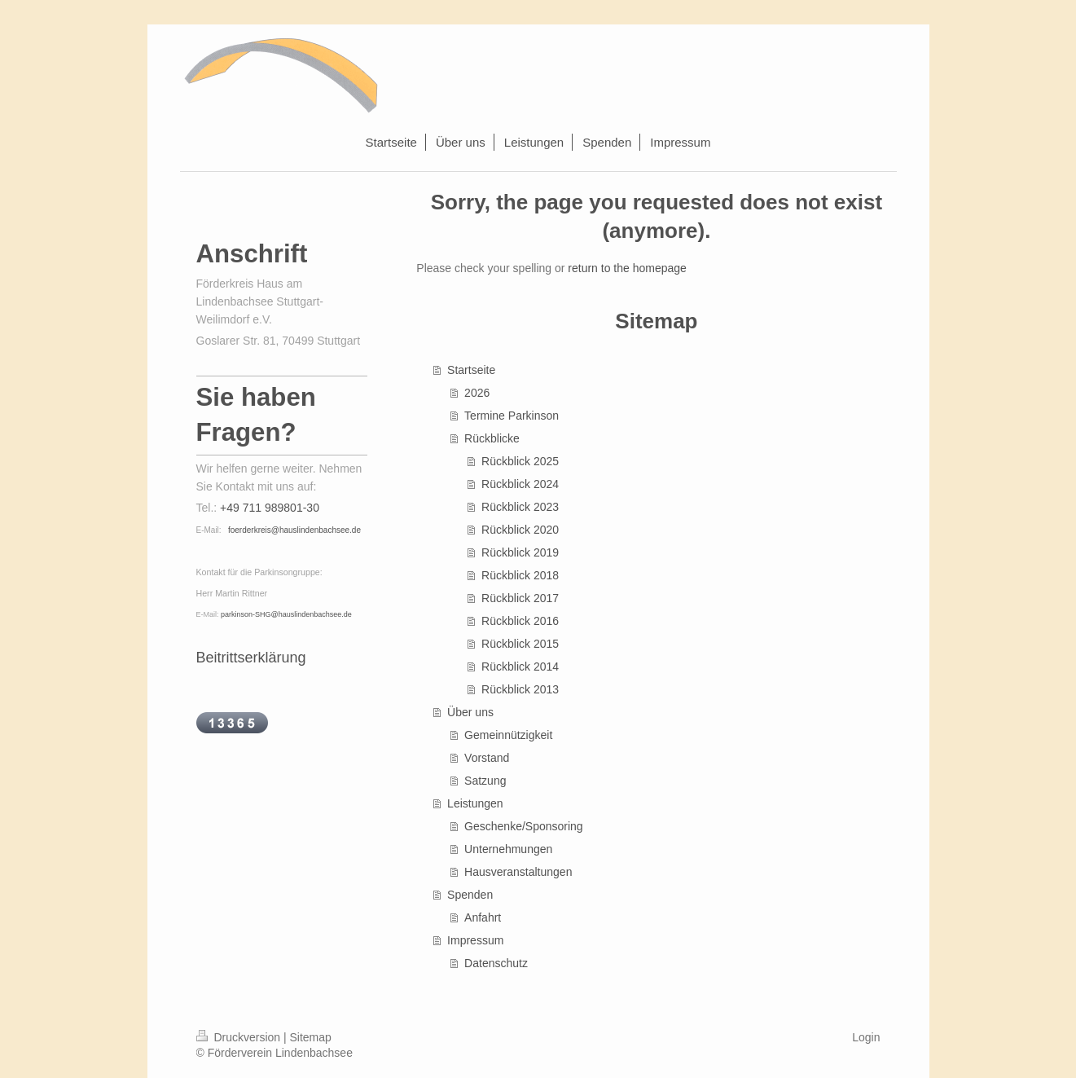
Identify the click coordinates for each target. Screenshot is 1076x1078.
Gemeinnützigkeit (508, 734)
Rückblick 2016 (520, 620)
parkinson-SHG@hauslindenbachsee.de (286, 614)
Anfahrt (482, 917)
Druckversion (239, 1037)
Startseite (471, 369)
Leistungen (475, 803)
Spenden (470, 894)
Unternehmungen (508, 849)
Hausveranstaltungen (518, 871)
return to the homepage (627, 268)
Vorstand (486, 757)
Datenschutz (496, 963)
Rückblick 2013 (520, 689)
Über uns (470, 712)
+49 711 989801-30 (269, 507)
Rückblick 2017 (520, 598)
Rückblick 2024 (520, 484)
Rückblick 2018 (520, 575)
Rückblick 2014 (520, 666)
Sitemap (311, 1037)
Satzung (485, 780)
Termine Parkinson (511, 415)
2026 (477, 392)
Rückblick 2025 (520, 461)
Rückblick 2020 (520, 529)
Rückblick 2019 (520, 552)
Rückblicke (492, 438)
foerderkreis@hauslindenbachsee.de (294, 530)
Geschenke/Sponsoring (523, 826)
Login (866, 1037)
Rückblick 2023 (520, 506)
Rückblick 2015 (520, 643)
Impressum (475, 940)
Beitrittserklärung (251, 657)
